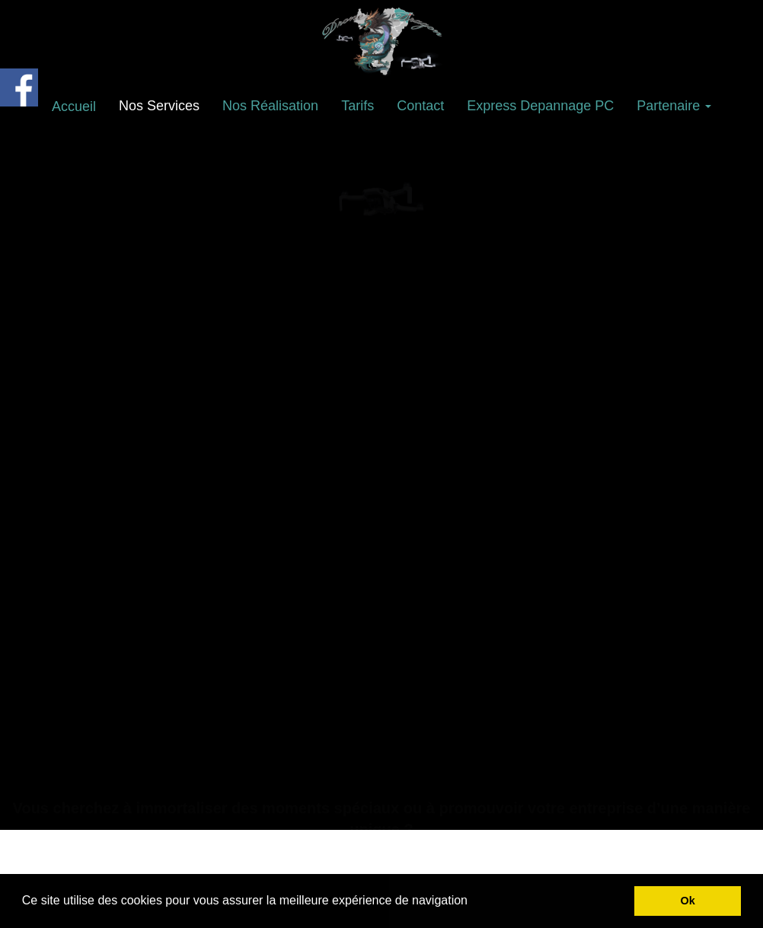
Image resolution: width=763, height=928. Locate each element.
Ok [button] (688, 901)
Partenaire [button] (674, 105)
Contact (420, 105)
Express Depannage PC (540, 105)
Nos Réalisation (270, 105)
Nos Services (159, 105)
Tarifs (357, 105)
